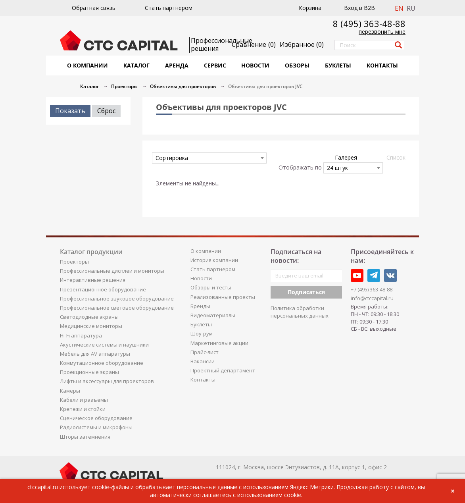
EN (399, 8)
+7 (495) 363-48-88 (371, 289)
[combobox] (209, 158)
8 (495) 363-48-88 (369, 23)
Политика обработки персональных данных (300, 311)
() (302, 44)
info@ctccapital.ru (372, 298)
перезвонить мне (382, 31)
